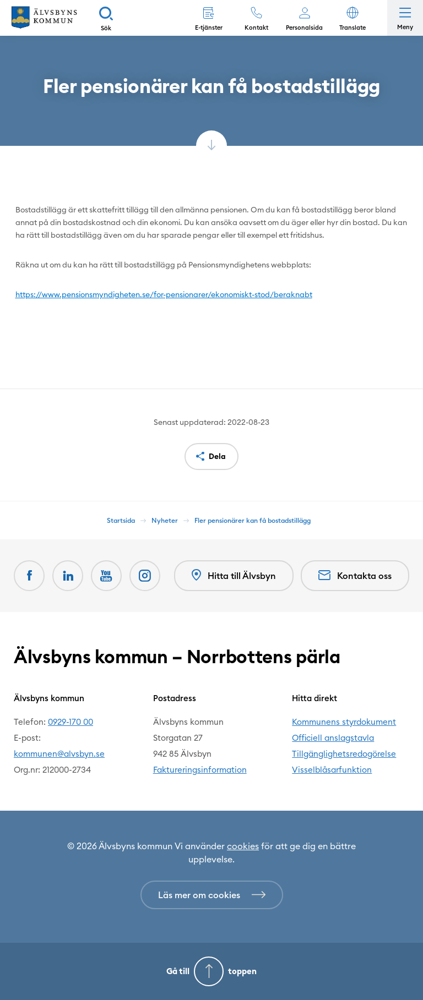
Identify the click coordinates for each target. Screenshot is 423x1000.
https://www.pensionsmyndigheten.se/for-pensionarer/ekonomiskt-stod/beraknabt (163, 294)
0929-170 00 (70, 722)
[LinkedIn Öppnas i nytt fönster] (67, 575)
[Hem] (44, 18)
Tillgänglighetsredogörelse (344, 753)
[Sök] (106, 18)
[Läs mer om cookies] (211, 895)
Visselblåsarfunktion (332, 769)
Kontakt (256, 27)
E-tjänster (209, 27)
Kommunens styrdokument (344, 722)
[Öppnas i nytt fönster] (144, 575)
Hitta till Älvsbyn (234, 575)
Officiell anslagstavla (333, 738)
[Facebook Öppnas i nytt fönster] (29, 575)
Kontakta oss (355, 575)
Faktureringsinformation (200, 769)
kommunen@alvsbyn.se (59, 753)
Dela (217, 456)
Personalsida (304, 27)
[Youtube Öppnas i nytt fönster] (106, 575)
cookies (243, 845)
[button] (352, 18)
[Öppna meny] (405, 18)
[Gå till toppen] (211, 971)
